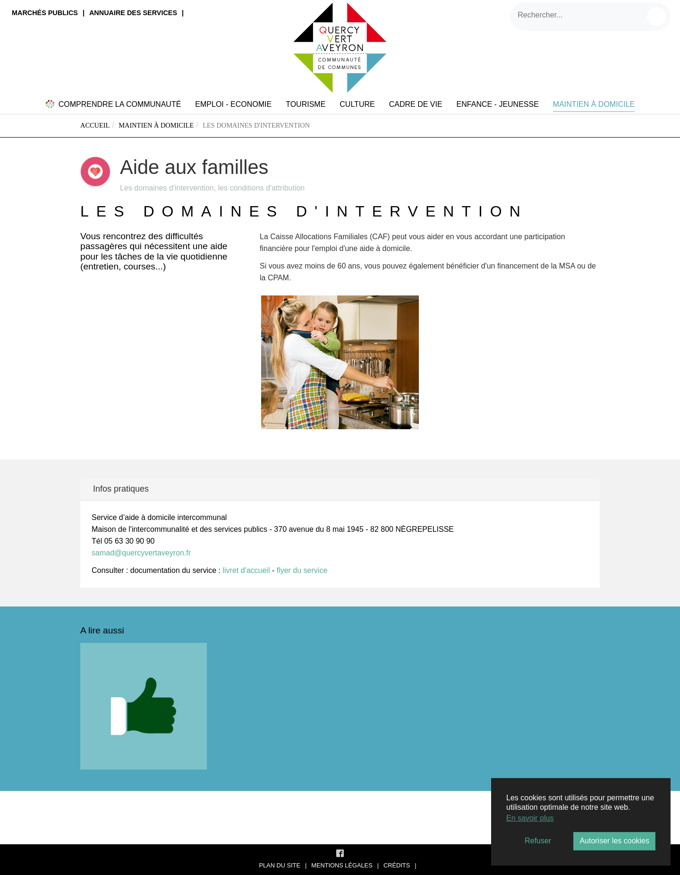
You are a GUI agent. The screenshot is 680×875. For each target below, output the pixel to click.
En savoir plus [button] (530, 818)
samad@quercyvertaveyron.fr (141, 553)
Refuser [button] (538, 841)
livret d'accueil (246, 570)
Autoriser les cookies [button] (614, 841)
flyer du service (302, 570)
